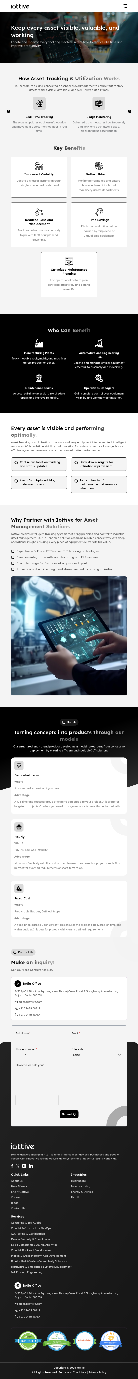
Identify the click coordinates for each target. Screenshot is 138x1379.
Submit (67, 1114)
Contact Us (18, 1208)
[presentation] (37, 1100)
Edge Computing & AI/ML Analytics (34, 1244)
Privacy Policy (97, 1372)
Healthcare (78, 1180)
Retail (75, 1197)
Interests (77, 1049)
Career (15, 1197)
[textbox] (95, 1054)
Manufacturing (80, 1186)
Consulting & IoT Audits (26, 1222)
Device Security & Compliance (30, 1239)
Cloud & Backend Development (31, 1250)
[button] (8, 111)
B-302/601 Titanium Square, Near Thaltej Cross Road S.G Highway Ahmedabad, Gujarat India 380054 (66, 993)
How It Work (19, 1186)
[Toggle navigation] (124, 6)
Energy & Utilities (82, 1191)
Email (76, 1033)
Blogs (14, 1202)
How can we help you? (30, 1065)
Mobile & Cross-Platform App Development (38, 1255)
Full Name (23, 1033)
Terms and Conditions (72, 1372)
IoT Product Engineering (26, 1272)
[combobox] (21, 1055)
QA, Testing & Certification (28, 1233)
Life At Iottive (20, 1191)
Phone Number (26, 1049)
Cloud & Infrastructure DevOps (31, 1228)
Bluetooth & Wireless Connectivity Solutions (39, 1261)
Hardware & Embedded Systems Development (41, 1266)
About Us (16, 1180)
